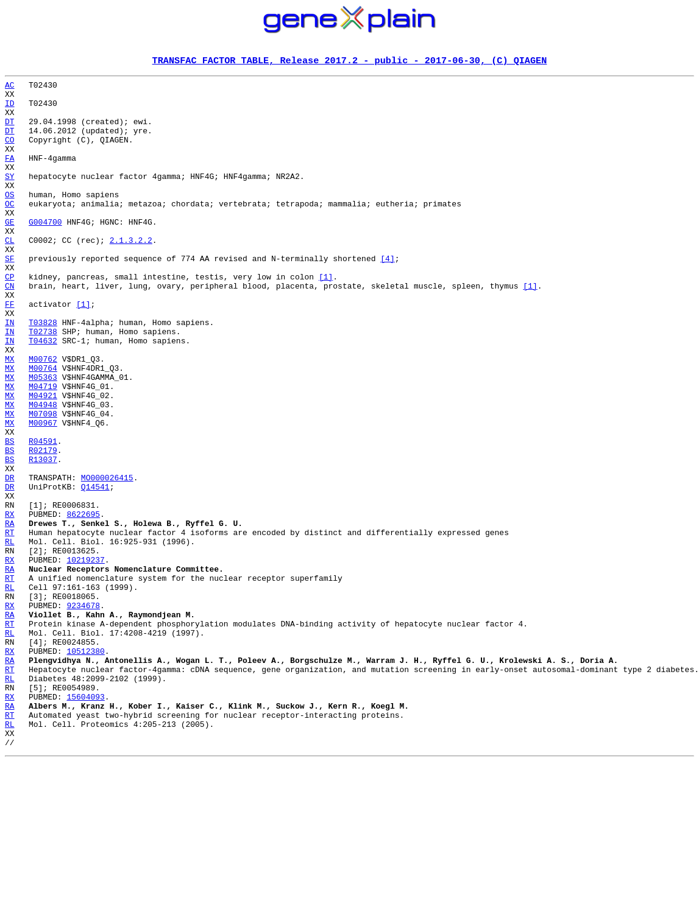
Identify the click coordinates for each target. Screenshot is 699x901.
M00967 (43, 493)
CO (10, 153)
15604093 (85, 821)
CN (10, 328)
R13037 (43, 536)
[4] (387, 295)
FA (10, 175)
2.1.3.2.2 (131, 273)
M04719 (43, 449)
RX (10, 602)
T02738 (43, 383)
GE (10, 252)
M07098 (43, 482)
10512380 (85, 767)
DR (10, 558)
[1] (326, 317)
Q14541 (95, 569)
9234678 (83, 712)
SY (10, 197)
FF (10, 350)
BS (10, 515)
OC (10, 230)
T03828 (43, 372)
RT (10, 624)
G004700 (45, 252)
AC (10, 87)
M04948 (43, 471)
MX (10, 416)
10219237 (85, 657)
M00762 (43, 416)
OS (10, 219)
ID (10, 109)
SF (10, 295)
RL (10, 635)
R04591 (43, 515)
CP (10, 317)
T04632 (43, 394)
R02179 (43, 526)
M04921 (43, 460)
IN (10, 372)
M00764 (43, 427)
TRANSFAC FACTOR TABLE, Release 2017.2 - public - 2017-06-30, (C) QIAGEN (349, 61)
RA (10, 613)
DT (10, 131)
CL (10, 273)
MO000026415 (107, 558)
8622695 (83, 602)
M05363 (43, 438)
